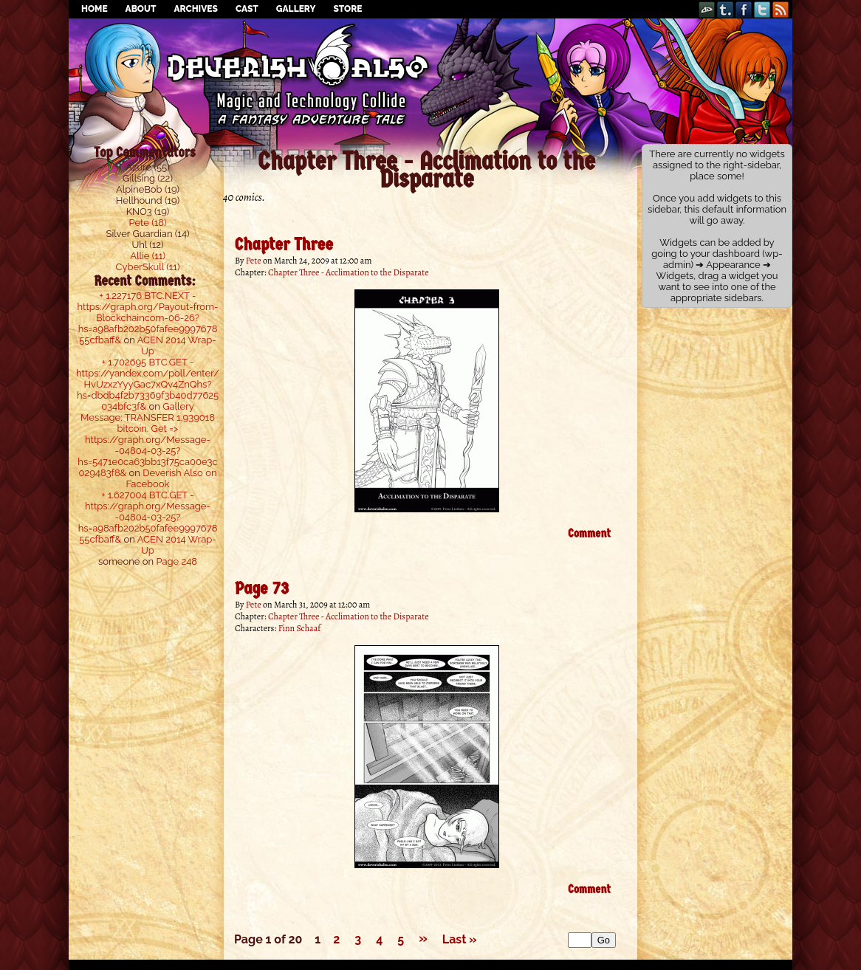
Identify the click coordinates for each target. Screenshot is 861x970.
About (141, 9)
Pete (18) (148, 222)
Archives (195, 9)
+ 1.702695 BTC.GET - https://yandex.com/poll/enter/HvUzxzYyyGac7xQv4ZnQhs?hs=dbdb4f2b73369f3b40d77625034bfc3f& (147, 384)
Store (347, 9)
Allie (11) (147, 255)
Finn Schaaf (299, 628)
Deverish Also (430, 55)
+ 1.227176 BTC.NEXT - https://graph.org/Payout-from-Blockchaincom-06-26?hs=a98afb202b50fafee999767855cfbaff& (148, 317)
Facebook (744, 9)
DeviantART (707, 9)
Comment (589, 533)
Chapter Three (284, 244)
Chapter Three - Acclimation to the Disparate (348, 272)
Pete (253, 260)
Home (94, 9)
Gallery (296, 9)
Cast (247, 9)
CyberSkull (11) (148, 266)
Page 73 (262, 588)
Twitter (762, 9)
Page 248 (176, 561)
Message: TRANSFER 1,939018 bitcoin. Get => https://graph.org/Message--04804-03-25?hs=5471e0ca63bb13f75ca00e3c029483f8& (147, 445)
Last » (459, 939)
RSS (781, 9)
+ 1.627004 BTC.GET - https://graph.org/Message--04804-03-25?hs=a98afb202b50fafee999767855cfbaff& (148, 517)
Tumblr (725, 9)
